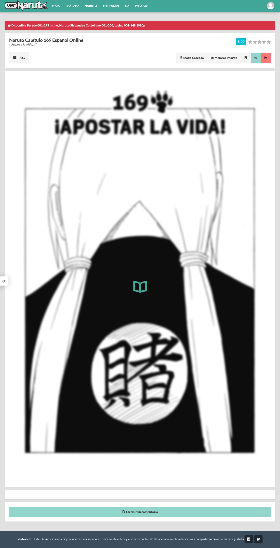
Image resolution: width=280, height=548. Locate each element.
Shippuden (111, 5)
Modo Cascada (192, 58)
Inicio (55, 5)
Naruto (91, 5)
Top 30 (141, 5)
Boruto (72, 5)
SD (127, 5)
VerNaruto (25, 539)
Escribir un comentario (140, 512)
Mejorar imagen (224, 58)
